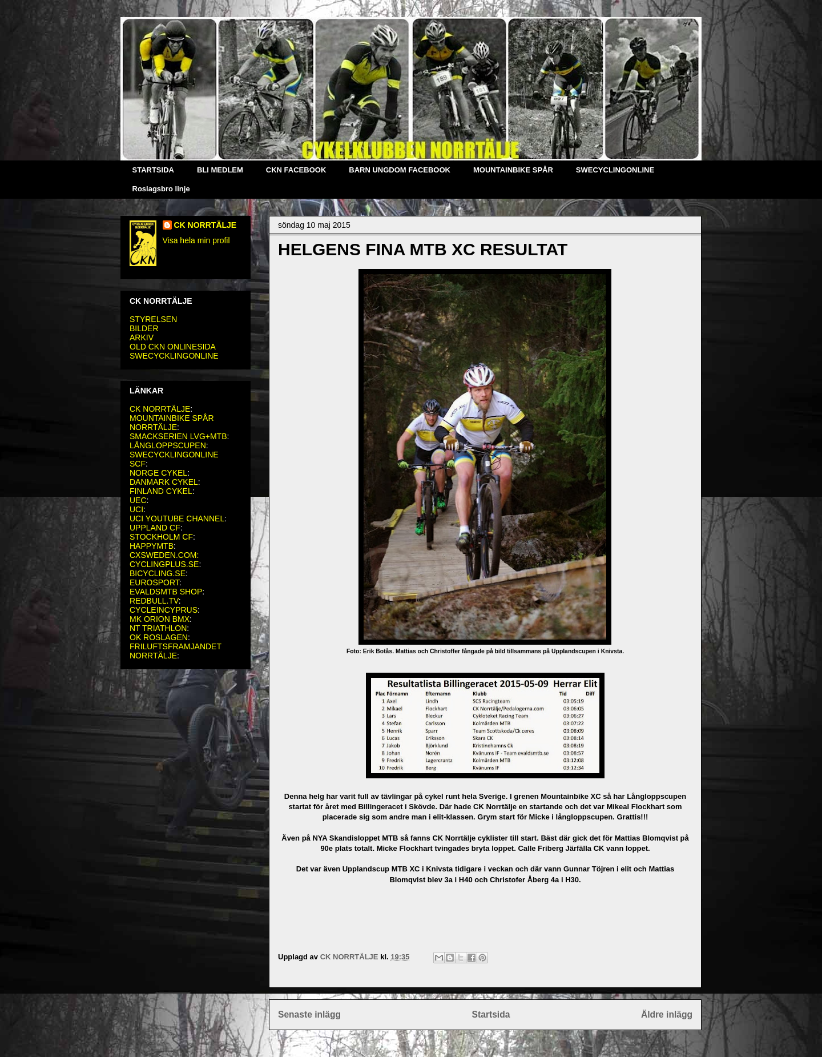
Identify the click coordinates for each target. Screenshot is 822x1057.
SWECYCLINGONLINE (615, 170)
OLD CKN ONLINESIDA (173, 346)
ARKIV (142, 337)
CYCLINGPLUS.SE (164, 564)
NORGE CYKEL (158, 472)
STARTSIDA (153, 170)
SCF (138, 463)
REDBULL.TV (154, 600)
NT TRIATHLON (158, 628)
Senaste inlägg (309, 1014)
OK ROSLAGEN (159, 637)
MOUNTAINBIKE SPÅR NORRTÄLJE (172, 422)
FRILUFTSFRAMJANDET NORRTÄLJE (175, 651)
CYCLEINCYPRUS (164, 609)
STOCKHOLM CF (161, 536)
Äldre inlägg (666, 1014)
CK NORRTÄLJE (205, 225)
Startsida (491, 1014)
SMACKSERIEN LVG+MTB (178, 436)
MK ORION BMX (160, 619)
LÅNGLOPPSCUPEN (168, 445)
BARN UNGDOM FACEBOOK (399, 170)
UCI (136, 509)
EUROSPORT (154, 582)
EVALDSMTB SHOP (166, 591)
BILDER (144, 328)
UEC (138, 500)
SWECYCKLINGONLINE (174, 355)
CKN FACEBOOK (296, 170)
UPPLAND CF (155, 527)
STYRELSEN (153, 319)
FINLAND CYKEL (161, 491)
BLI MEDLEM (220, 170)
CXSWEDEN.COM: (164, 555)
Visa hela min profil (196, 240)
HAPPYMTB (152, 545)
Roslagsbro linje (161, 188)
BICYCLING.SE (158, 573)
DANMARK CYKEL (164, 482)
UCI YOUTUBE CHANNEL (177, 518)
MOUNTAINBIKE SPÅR (513, 170)
